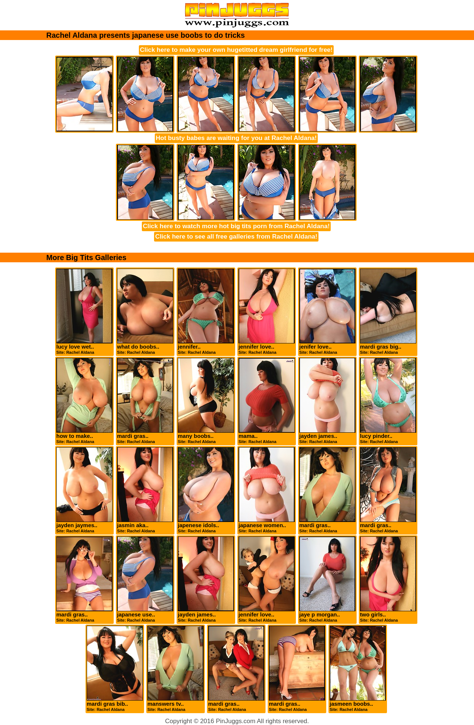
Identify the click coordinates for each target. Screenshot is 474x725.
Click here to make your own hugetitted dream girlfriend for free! (236, 49)
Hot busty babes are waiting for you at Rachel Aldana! (236, 138)
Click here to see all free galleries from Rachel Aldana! (236, 236)
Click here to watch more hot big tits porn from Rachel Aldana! (236, 226)
